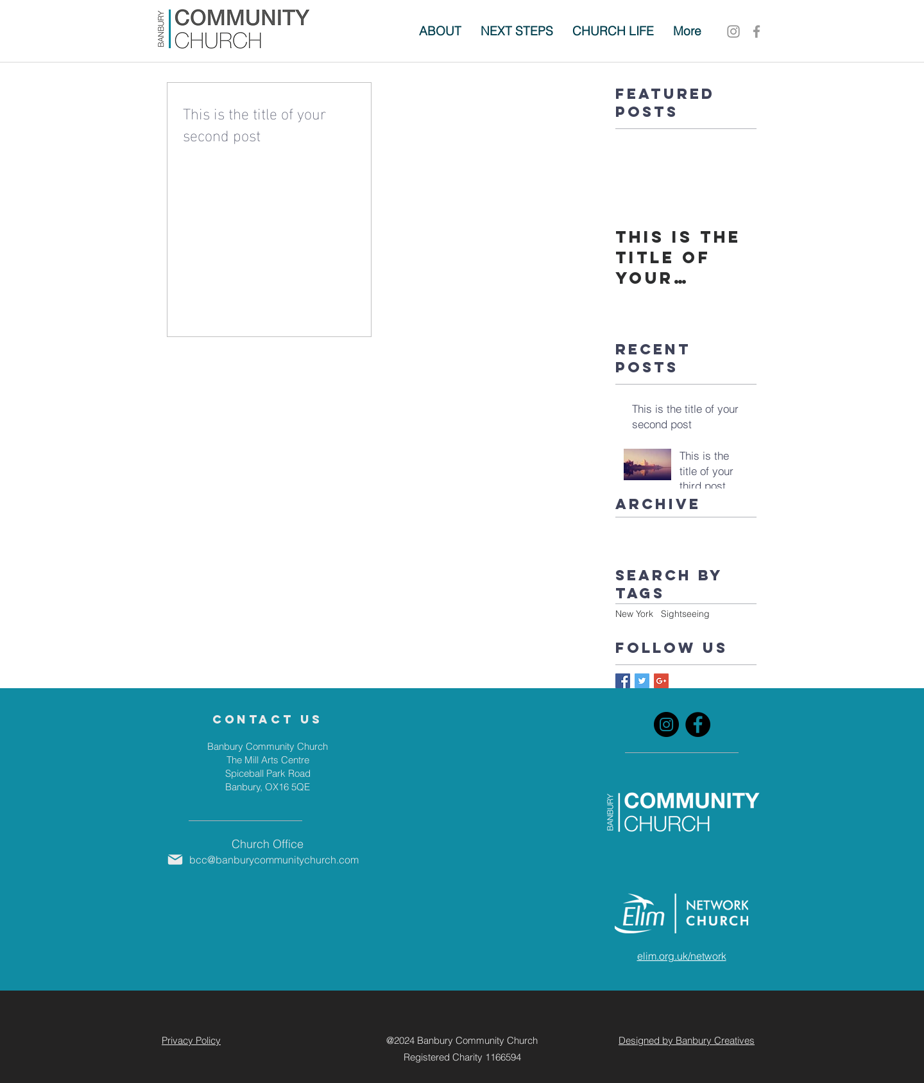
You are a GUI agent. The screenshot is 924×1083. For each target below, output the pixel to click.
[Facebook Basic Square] (622, 680)
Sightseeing (685, 613)
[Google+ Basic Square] (661, 680)
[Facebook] (697, 724)
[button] (517, 31)
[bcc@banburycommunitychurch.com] (267, 859)
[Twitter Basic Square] (642, 680)
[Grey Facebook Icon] (756, 31)
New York (634, 613)
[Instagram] (733, 31)
